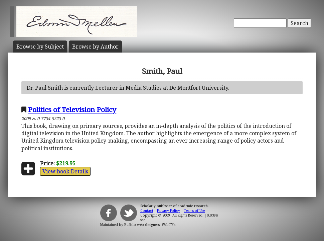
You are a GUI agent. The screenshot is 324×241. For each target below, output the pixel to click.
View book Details (65, 171)
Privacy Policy (168, 210)
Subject (40, 46)
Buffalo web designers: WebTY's (149, 224)
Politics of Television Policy (72, 109)
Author (95, 46)
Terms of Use (194, 210)
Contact (146, 210)
